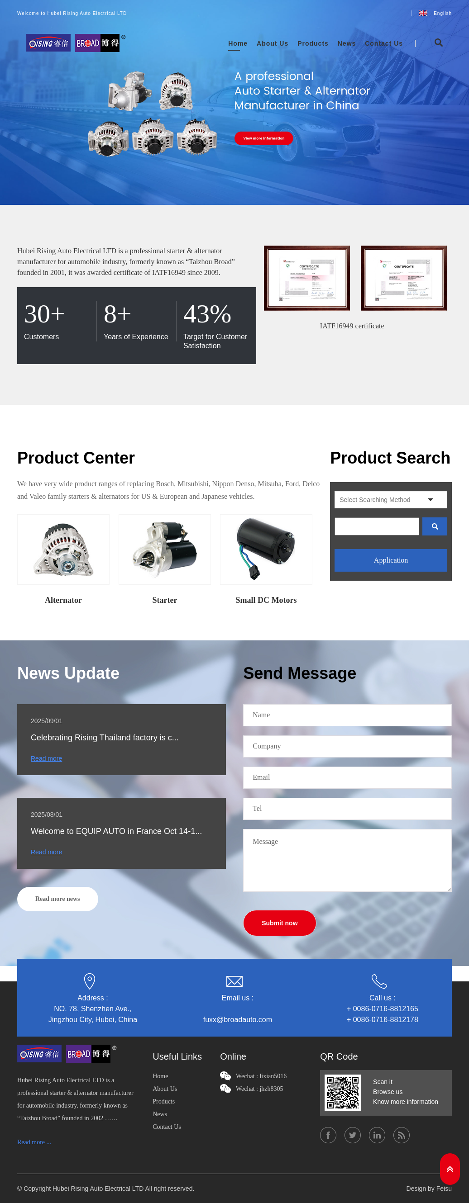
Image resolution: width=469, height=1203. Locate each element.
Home (238, 43)
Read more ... (34, 1142)
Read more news (57, 898)
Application (391, 560)
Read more (46, 758)
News (347, 43)
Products (313, 43)
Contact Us (384, 43)
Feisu (444, 1188)
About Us (272, 43)
